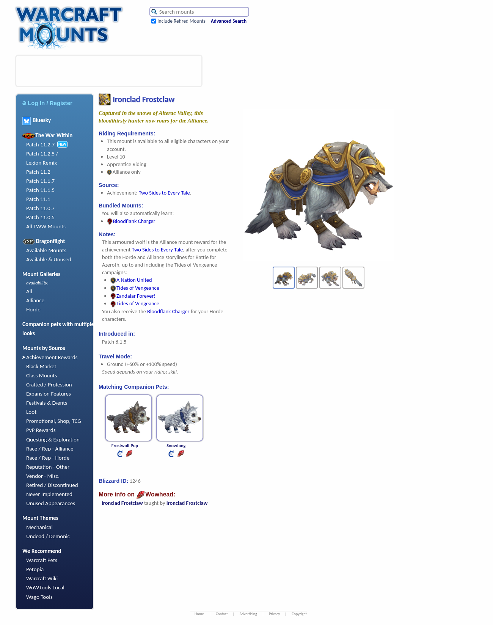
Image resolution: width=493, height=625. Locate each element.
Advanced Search (228, 21)
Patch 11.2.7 (40, 144)
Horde (33, 309)
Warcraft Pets (41, 560)
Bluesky (36, 120)
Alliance (35, 300)
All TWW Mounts (46, 226)
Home (199, 613)
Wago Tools (39, 597)
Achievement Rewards (52, 357)
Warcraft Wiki (42, 578)
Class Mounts (41, 375)
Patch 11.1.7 (40, 180)
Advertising (248, 613)
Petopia (35, 569)
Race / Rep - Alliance (49, 448)
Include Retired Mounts (181, 21)
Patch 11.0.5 (40, 217)
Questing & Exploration (53, 439)
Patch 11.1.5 (40, 190)
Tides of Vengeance (134, 287)
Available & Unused (48, 259)
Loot (31, 411)
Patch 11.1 (38, 199)
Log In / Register (47, 103)
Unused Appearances (50, 503)
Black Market (41, 366)
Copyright (299, 613)
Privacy (274, 613)
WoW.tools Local (45, 587)
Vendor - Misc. (43, 476)
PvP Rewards (41, 430)
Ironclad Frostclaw (122, 502)
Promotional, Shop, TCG (53, 421)
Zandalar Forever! (132, 295)
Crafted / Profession (49, 384)
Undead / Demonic (48, 536)
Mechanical (39, 527)
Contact (222, 613)
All (29, 291)
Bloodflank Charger (131, 221)
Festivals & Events (46, 402)
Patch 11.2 (38, 171)
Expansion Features (48, 393)
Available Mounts (46, 250)
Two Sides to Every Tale (164, 192)
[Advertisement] (109, 71)
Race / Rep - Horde (47, 457)
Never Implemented (49, 494)
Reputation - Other (47, 466)
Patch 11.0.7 (40, 208)
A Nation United (131, 279)
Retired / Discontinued (52, 485)
